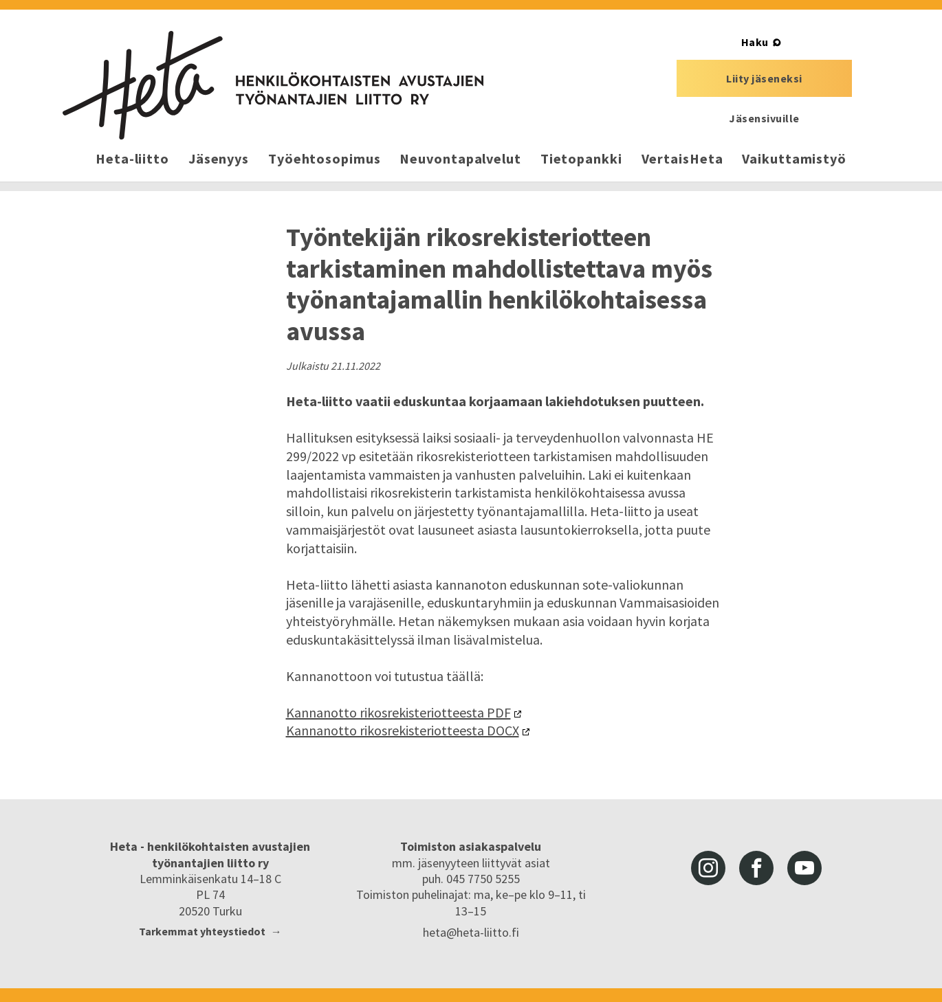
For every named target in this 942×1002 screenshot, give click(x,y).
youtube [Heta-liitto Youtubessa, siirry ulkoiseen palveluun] (804, 868)
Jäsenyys (218, 158)
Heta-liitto (132, 158)
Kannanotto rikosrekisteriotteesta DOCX (402, 730)
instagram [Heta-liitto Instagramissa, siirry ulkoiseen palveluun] (708, 868)
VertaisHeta (682, 158)
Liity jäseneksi (764, 78)
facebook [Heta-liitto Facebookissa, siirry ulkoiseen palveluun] (756, 868)
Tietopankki (581, 158)
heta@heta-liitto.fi (471, 932)
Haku (755, 42)
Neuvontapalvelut (460, 158)
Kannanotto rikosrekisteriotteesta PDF (398, 712)
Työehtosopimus (324, 158)
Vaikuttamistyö (794, 158)
